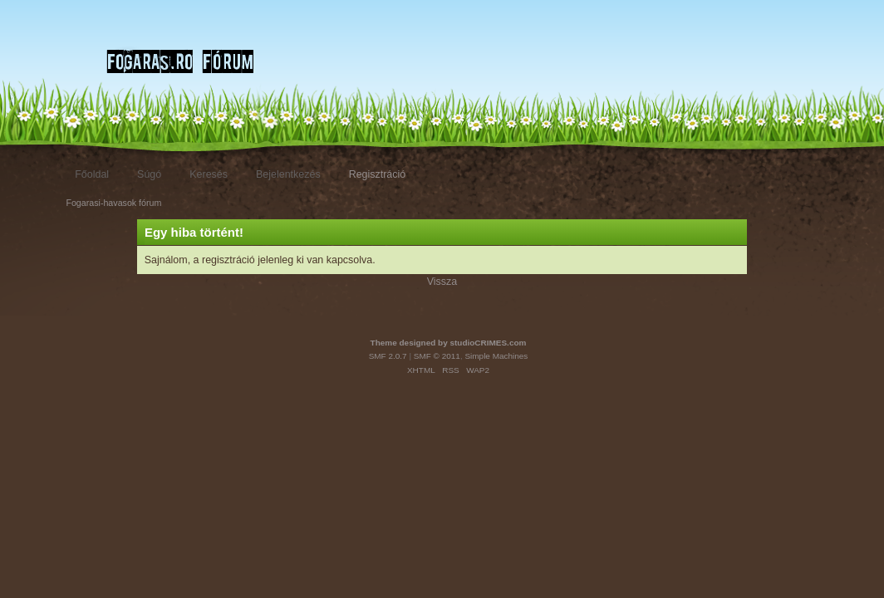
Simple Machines (496, 355)
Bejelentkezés (288, 174)
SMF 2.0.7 (388, 355)
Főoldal (92, 174)
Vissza (442, 281)
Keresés (208, 174)
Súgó (149, 174)
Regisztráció (377, 174)
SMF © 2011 (437, 355)
